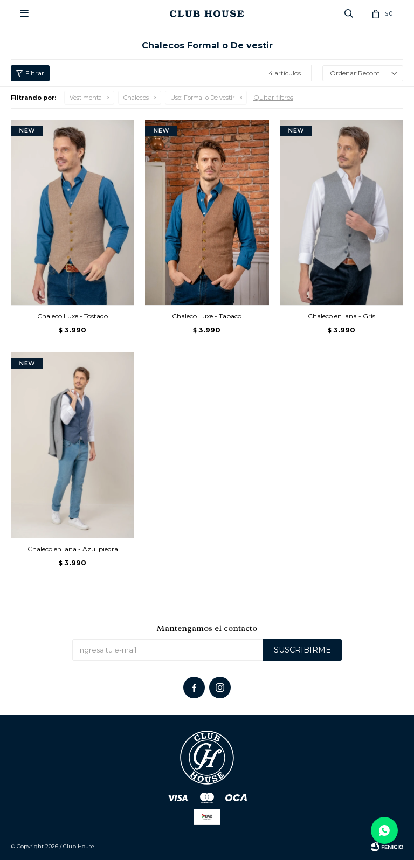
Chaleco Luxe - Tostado (72, 316)
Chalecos (136, 97)
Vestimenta (86, 97)
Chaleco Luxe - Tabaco (207, 316)
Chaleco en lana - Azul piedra (72, 549)
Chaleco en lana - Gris (341, 316)
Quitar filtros (273, 97)
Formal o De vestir (202, 97)
